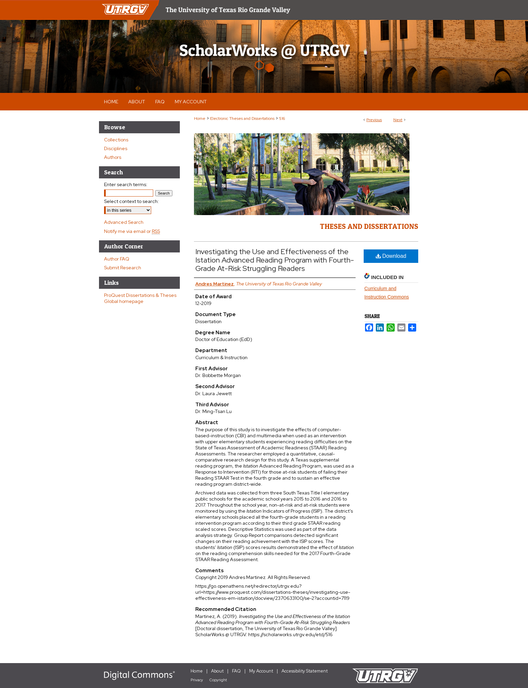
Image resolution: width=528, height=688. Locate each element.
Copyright (218, 680)
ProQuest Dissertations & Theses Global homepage (140, 298)
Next (397, 120)
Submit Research (122, 268)
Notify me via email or (132, 231)
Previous (374, 120)
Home (199, 118)
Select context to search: (131, 201)
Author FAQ (116, 259)
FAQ (236, 671)
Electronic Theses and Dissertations (242, 118)
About (217, 671)
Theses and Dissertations (369, 226)
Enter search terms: (125, 184)
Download (391, 256)
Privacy (197, 680)
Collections (116, 140)
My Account (261, 671)
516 (282, 118)
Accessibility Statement (305, 671)
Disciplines (115, 148)
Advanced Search (123, 222)
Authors (112, 157)
